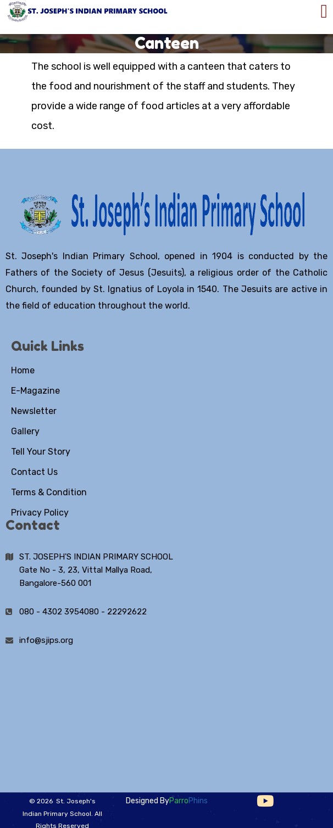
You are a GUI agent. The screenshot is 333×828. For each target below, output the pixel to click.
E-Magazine (35, 390)
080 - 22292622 (115, 612)
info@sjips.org (46, 640)
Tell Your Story (40, 451)
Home (23, 370)
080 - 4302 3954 (51, 612)
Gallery (25, 431)
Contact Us (34, 472)
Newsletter (34, 411)
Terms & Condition (49, 492)
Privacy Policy (40, 512)
